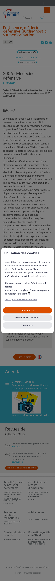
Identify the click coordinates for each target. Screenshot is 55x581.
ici (29, 293)
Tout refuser (27, 325)
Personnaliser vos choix (27, 318)
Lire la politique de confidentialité (21, 299)
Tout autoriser (28, 310)
